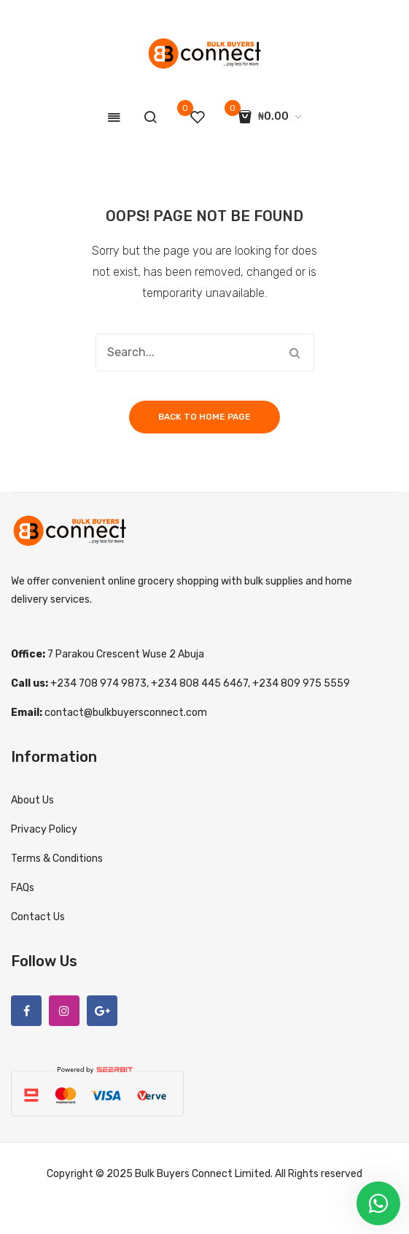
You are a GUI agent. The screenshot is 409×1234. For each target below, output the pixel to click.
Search (295, 352)
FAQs (22, 888)
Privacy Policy (44, 829)
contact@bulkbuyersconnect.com (125, 712)
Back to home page (204, 417)
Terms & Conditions (57, 858)
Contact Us (38, 917)
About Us (32, 800)
